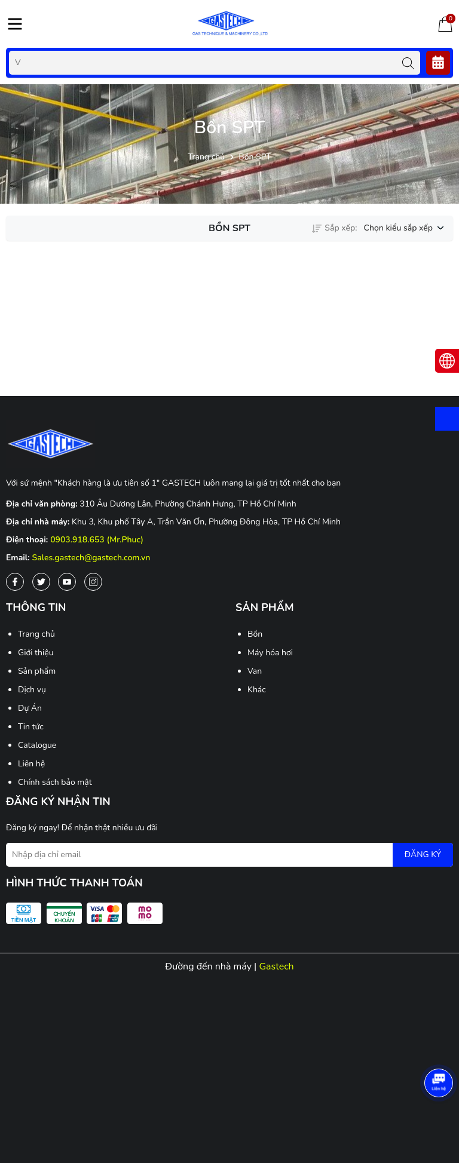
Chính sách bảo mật (55, 782)
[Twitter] (41, 582)
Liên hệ (31, 763)
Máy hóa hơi (270, 652)
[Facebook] (15, 582)
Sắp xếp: (334, 228)
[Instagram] (93, 582)
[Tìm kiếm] (408, 62)
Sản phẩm (37, 671)
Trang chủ (36, 634)
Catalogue (37, 745)
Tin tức (31, 726)
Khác (256, 689)
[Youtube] (67, 582)
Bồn (254, 634)
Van (254, 671)
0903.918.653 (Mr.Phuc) (96, 539)
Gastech (276, 966)
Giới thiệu (36, 652)
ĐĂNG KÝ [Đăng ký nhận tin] (423, 854)
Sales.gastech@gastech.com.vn (91, 557)
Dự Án (30, 708)
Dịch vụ (32, 689)
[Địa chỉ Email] (229, 855)
